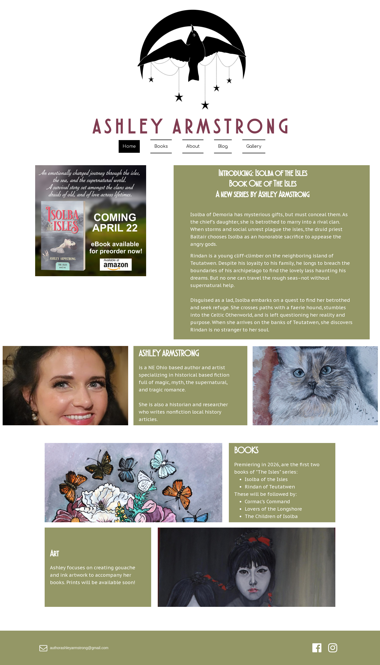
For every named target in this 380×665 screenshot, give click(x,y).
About (193, 146)
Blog (223, 146)
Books (161, 146)
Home (129, 146)
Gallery (253, 146)
